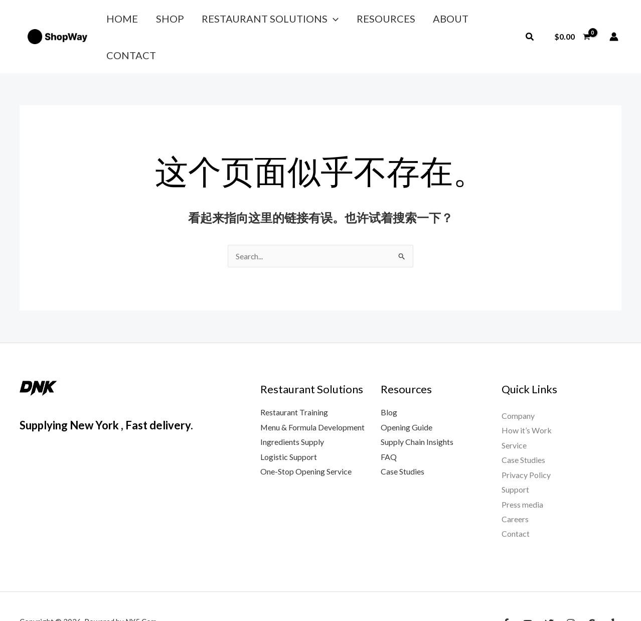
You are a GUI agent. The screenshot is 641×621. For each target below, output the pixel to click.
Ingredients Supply (292, 410)
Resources (362, 21)
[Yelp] (613, 591)
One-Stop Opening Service (306, 439)
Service (514, 413)
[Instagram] (570, 591)
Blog (389, 380)
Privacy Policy (526, 443)
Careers (515, 488)
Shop (159, 21)
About (420, 21)
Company (518, 383)
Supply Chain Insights (417, 410)
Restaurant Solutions (253, 20)
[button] (316, 20)
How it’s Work (527, 398)
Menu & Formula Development (312, 395)
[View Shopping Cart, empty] (572, 21)
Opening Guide (406, 395)
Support (515, 457)
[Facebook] (506, 591)
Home (118, 21)
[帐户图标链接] (613, 20)
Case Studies (402, 439)
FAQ (389, 424)
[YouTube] (527, 591)
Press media (522, 473)
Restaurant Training (294, 380)
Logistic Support (288, 424)
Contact (474, 21)
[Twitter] (549, 591)
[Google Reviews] (592, 591)
